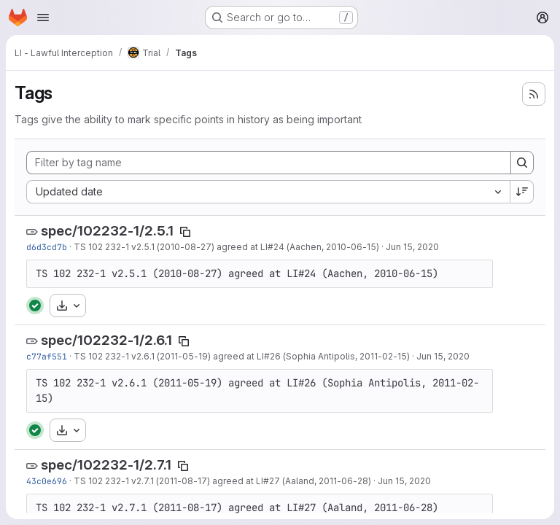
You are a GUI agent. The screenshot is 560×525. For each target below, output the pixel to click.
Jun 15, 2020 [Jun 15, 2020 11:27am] (412, 246)
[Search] (522, 162)
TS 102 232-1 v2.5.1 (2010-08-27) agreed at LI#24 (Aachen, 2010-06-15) (226, 246)
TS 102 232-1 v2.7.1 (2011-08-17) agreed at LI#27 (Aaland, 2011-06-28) (222, 480)
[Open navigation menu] (43, 17)
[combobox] (268, 191)
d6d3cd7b (46, 246)
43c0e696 (46, 480)
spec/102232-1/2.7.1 (106, 464)
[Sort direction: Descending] (522, 191)
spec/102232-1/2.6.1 (106, 340)
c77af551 (46, 356)
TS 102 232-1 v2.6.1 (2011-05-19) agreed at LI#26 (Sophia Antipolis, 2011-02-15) (242, 356)
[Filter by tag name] (268, 162)
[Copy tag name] (185, 232)
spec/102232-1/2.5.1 (107, 230)
